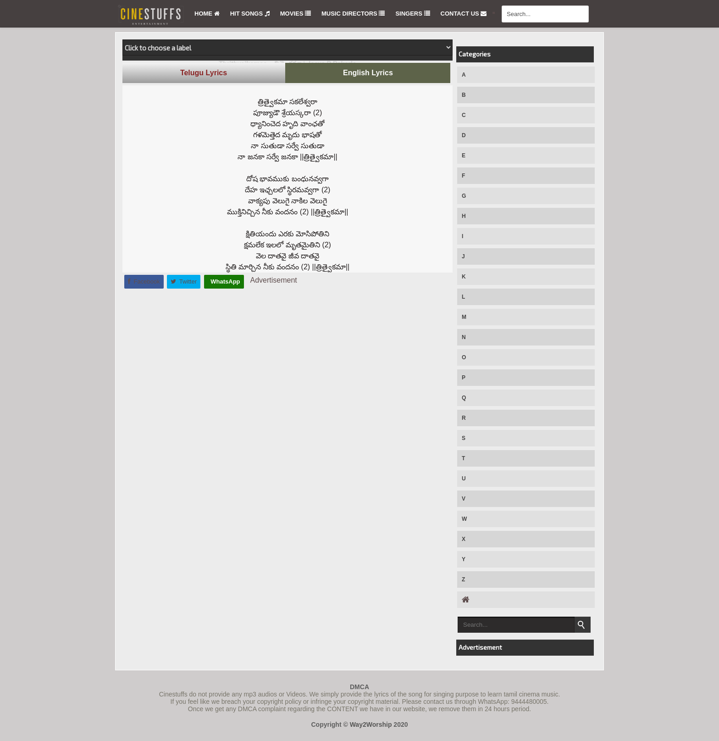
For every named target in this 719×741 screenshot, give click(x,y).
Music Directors (353, 13)
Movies (295, 13)
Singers (412, 13)
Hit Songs (250, 13)
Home (207, 13)
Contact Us (464, 13)
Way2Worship (371, 724)
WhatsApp (224, 281)
